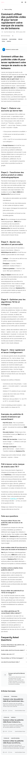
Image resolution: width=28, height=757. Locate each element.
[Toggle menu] (25, 2)
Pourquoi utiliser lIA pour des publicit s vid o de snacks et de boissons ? (14, 645)
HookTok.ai (13, 498)
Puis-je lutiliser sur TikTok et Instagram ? (14, 658)
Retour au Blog (7, 9)
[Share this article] (12, 35)
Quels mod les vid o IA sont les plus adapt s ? (14, 650)
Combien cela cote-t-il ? (14, 654)
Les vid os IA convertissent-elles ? (14, 662)
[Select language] (22, 2)
